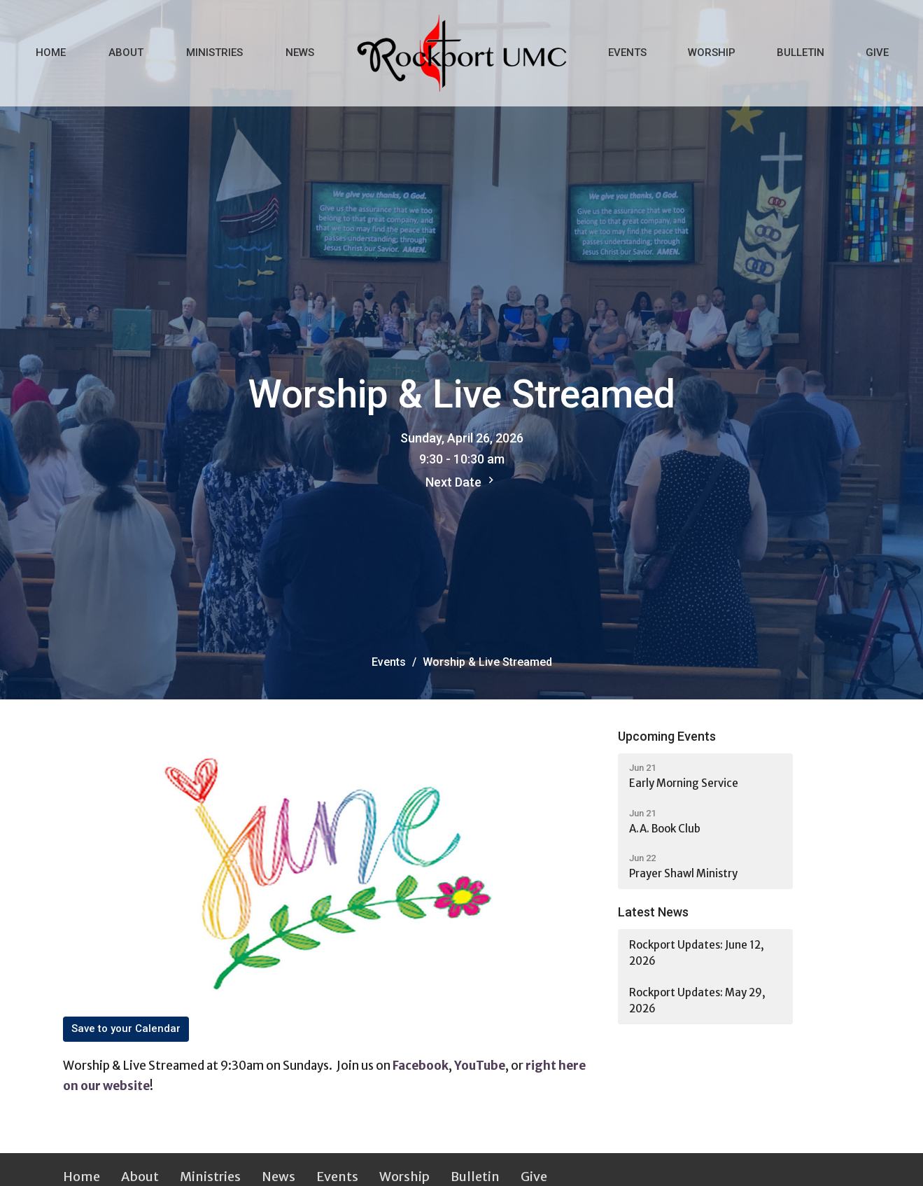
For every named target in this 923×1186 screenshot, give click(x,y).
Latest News (653, 912)
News (300, 52)
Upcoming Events (667, 736)
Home (51, 52)
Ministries (214, 52)
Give (877, 52)
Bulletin (800, 52)
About (125, 52)
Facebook (421, 1065)
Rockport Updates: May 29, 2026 (697, 1000)
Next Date (461, 481)
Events (627, 52)
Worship (711, 52)
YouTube (479, 1065)
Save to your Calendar (126, 1028)
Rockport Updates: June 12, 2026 (696, 953)
